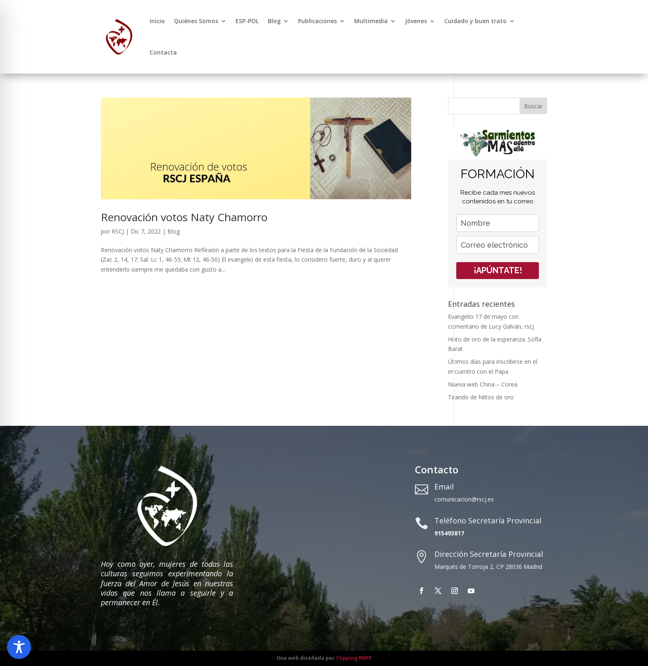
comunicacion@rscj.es (464, 499)
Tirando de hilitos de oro (481, 397)
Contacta (163, 52)
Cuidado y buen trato (475, 21)
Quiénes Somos (196, 21)
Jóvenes (416, 21)
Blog (274, 21)
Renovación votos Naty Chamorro (184, 217)
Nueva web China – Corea (482, 384)
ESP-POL (247, 21)
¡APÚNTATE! (498, 270)
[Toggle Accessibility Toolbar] (19, 647)
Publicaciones (317, 21)
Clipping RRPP (354, 657)
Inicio (157, 21)
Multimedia (371, 21)
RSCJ (118, 231)
